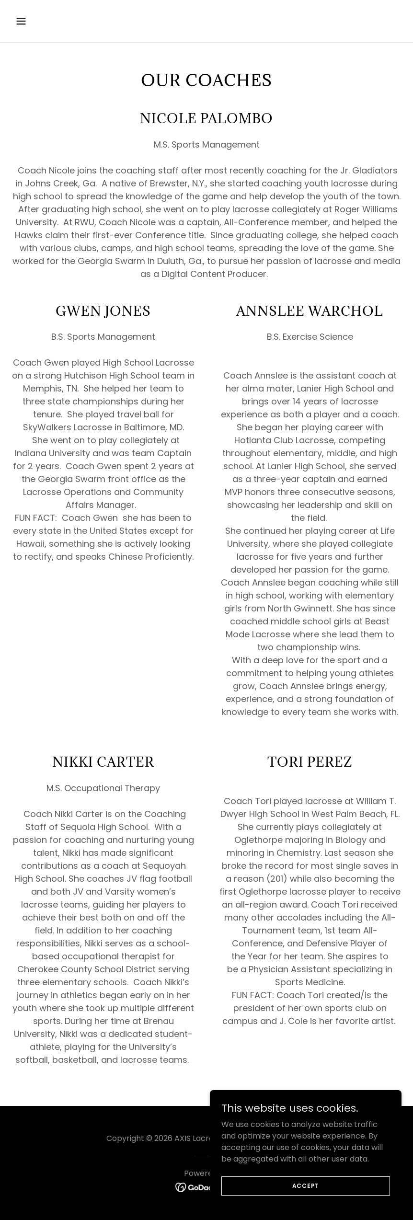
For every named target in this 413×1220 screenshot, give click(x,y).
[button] (40, 21)
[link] (206, 1187)
